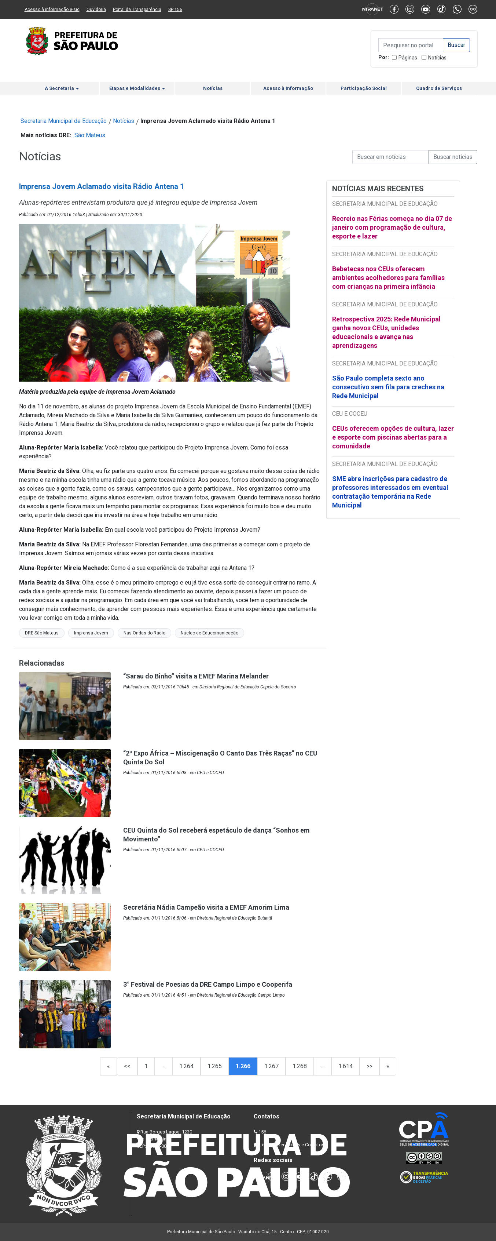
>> (369, 1066)
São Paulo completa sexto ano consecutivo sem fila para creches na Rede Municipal (388, 387)
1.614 (345, 1066)
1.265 (214, 1066)
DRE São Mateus (42, 633)
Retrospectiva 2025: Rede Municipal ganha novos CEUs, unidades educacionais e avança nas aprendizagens (386, 332)
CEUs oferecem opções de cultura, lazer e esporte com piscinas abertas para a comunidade (393, 437)
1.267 (271, 1066)
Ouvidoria (96, 9)
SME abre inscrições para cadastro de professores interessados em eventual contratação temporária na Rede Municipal (390, 492)
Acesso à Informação (288, 88)
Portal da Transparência (137, 9)
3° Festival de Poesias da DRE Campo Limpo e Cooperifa (207, 984)
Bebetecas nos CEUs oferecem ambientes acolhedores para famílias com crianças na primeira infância (388, 277)
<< (127, 1066)
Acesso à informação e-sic (52, 9)
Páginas (407, 57)
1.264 (186, 1066)
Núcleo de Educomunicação (209, 633)
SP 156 (175, 9)
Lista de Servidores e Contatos (292, 1144)
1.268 (300, 1066)
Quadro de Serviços (439, 88)
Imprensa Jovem (91, 633)
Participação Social (364, 88)
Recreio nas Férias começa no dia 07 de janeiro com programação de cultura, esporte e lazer (392, 227)
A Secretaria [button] (62, 88)
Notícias (437, 57)
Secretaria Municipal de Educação (64, 120)
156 (262, 1132)
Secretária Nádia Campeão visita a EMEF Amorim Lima (206, 907)
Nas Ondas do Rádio (144, 633)
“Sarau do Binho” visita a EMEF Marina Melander (196, 676)
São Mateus (89, 135)
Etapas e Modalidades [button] (137, 88)
